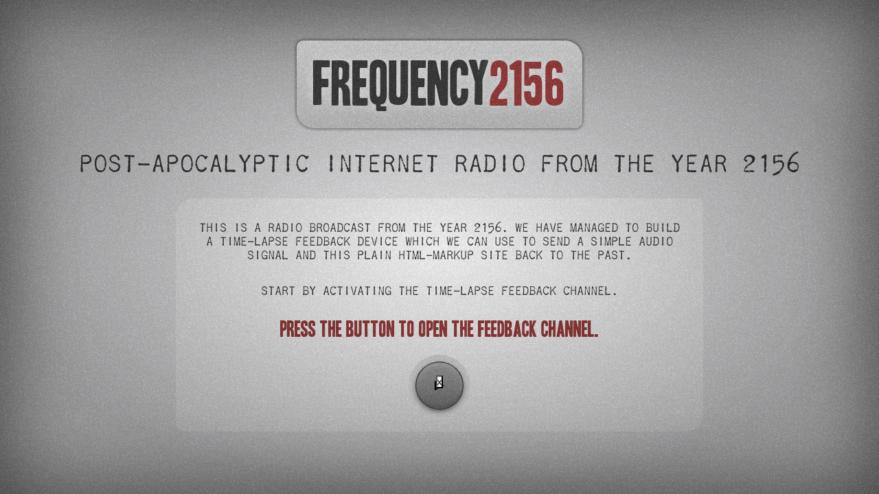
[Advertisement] (439, 439)
